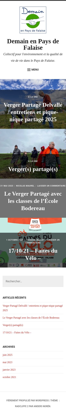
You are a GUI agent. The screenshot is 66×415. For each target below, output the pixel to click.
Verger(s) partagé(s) (33, 169)
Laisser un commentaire (51, 186)
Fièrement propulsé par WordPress (27, 400)
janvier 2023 (9, 369)
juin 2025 (7, 354)
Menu (33, 69)
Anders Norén (42, 406)
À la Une (33, 97)
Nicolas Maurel (25, 186)
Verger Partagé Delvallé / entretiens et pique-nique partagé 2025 (33, 112)
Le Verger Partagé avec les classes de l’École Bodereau (33, 201)
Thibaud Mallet (35, 240)
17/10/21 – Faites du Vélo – (17, 332)
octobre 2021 (9, 377)
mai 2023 (7, 362)
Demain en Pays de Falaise (33, 44)
